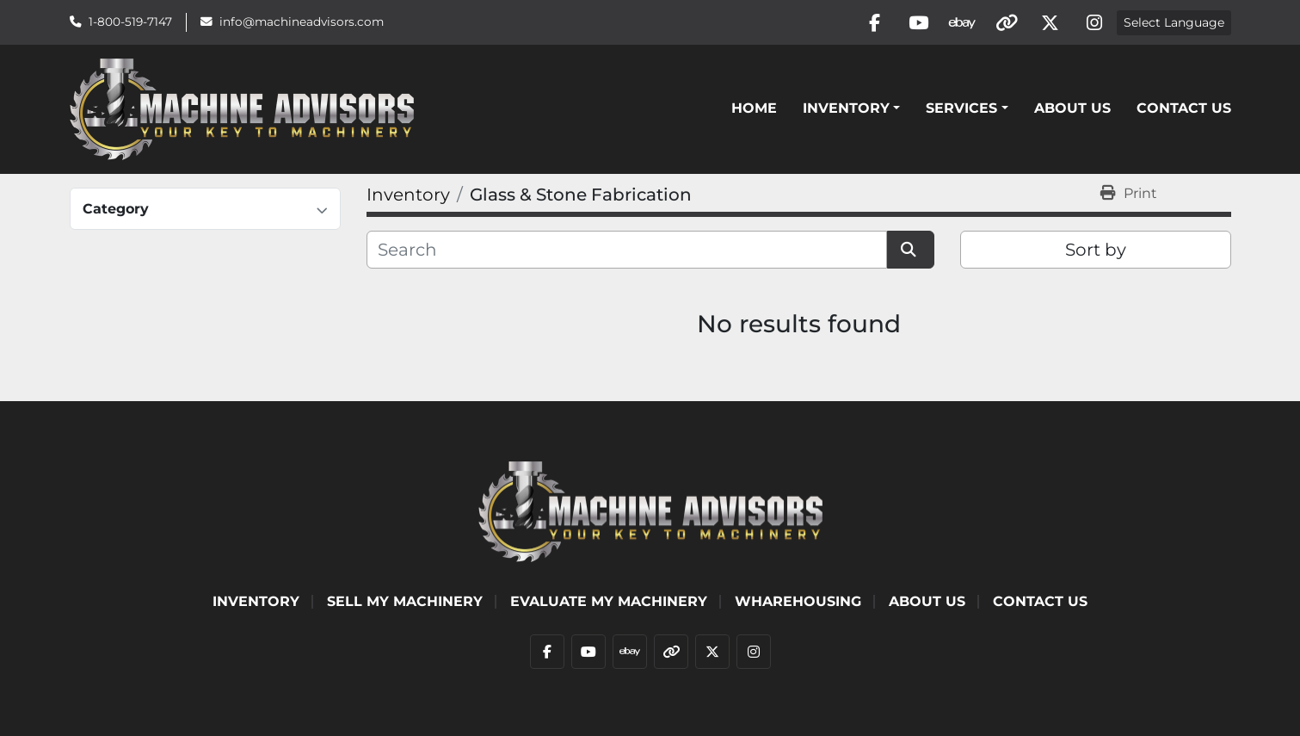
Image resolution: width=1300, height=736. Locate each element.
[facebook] (874, 22)
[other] (1006, 22)
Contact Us (1184, 108)
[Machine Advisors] (650, 510)
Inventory (846, 108)
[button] (851, 108)
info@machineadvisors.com (301, 21)
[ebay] (962, 22)
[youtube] (918, 22)
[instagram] (1094, 22)
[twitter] (1050, 22)
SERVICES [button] (961, 108)
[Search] (627, 250)
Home (754, 108)
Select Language (1174, 22)
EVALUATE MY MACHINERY (608, 601)
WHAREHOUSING (798, 601)
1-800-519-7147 (130, 21)
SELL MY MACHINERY (405, 601)
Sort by (1095, 249)
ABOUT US (1072, 108)
